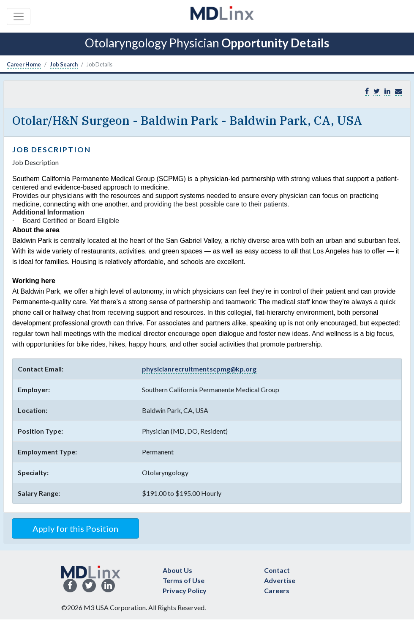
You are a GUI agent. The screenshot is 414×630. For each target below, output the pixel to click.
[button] (398, 91)
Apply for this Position (75, 528)
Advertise (279, 580)
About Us (177, 570)
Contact (277, 570)
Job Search (64, 64)
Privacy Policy (185, 590)
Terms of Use (183, 580)
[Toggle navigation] (18, 16)
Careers (276, 590)
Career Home (24, 64)
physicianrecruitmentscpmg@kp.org (199, 369)
